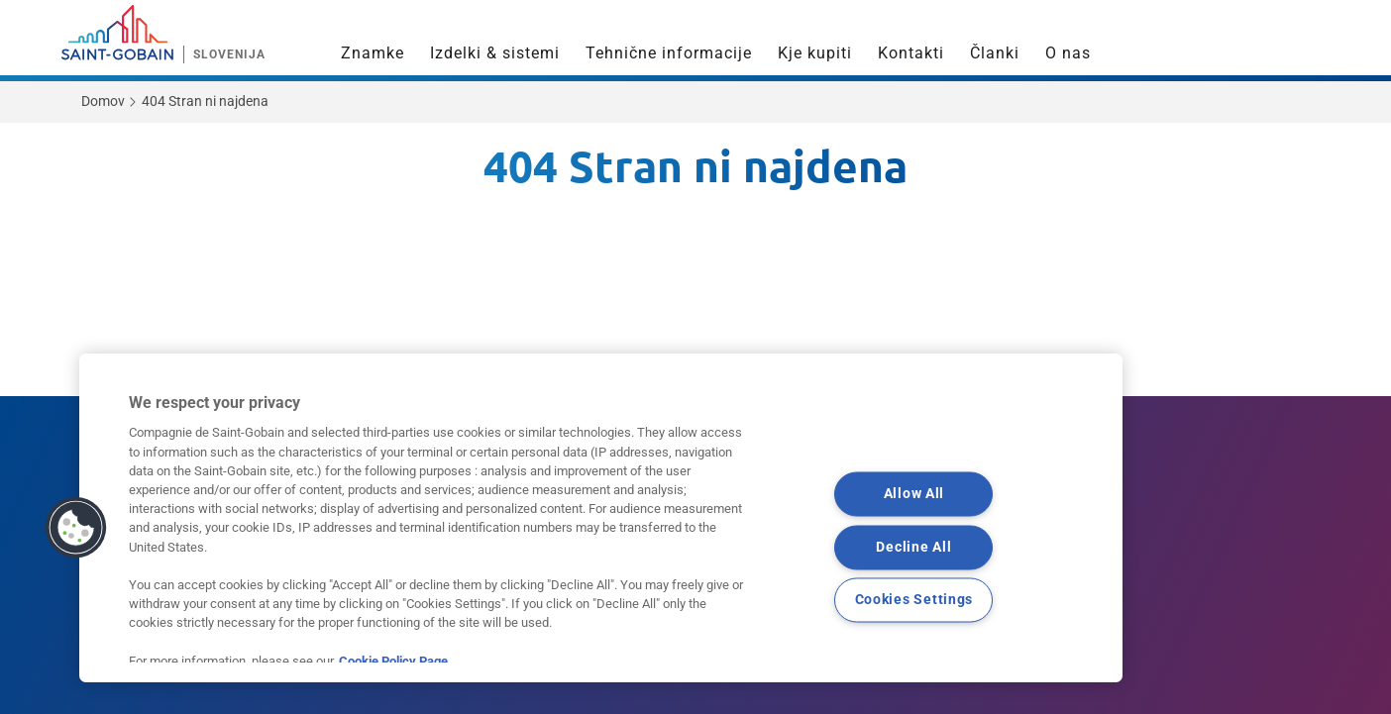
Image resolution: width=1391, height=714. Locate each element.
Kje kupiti (815, 53)
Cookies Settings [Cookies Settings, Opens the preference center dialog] (914, 600)
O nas (1068, 53)
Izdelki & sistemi (495, 53)
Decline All (913, 547)
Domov (103, 101)
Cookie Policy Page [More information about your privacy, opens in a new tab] (393, 661)
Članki (994, 53)
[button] (76, 528)
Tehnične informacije (669, 53)
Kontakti (911, 53)
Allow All (914, 493)
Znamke (372, 53)
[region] (601, 518)
